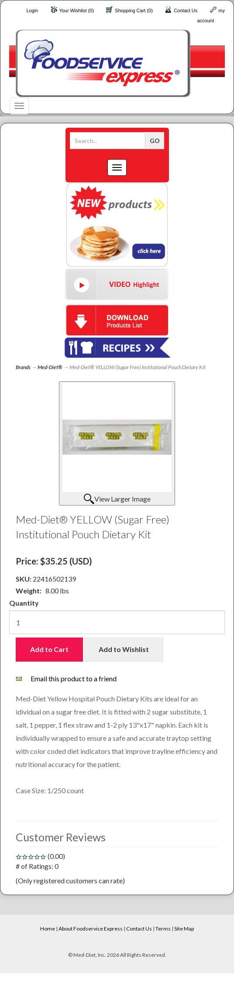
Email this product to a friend (74, 678)
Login (32, 10)
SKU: (24, 579)
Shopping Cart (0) (134, 10)
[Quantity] (117, 622)
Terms (163, 928)
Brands (23, 367)
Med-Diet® (50, 367)
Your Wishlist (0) (76, 10)
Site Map (184, 928)
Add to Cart (49, 649)
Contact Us (185, 10)
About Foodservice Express (90, 928)
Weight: (28, 590)
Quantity (24, 603)
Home (47, 928)
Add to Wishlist (124, 649)
